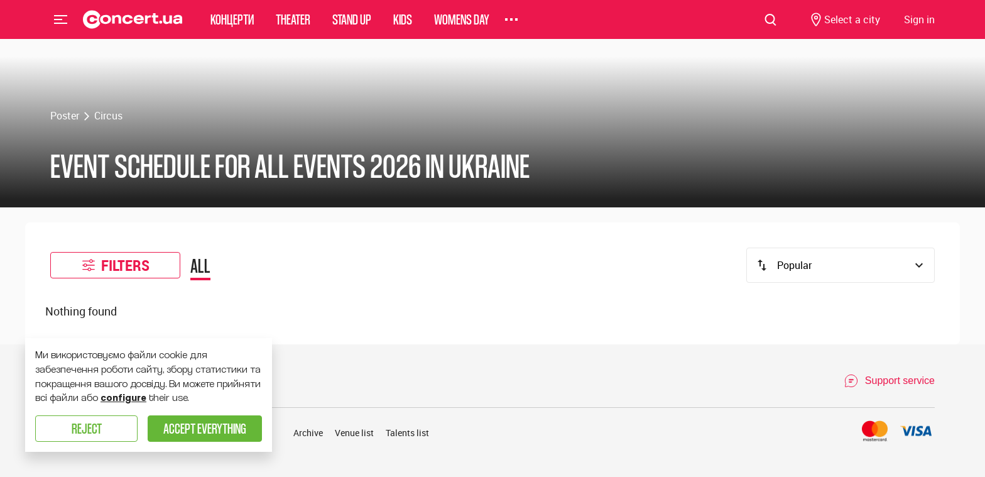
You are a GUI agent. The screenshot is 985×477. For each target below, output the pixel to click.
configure (123, 398)
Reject (87, 428)
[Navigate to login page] (919, 28)
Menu (61, 27)
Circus (108, 116)
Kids (402, 28)
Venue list (354, 433)
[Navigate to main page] (132, 28)
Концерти (232, 28)
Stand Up (351, 28)
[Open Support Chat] (889, 380)
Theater (293, 28)
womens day (461, 28)
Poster (64, 116)
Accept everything (204, 428)
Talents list (407, 433)
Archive (308, 433)
